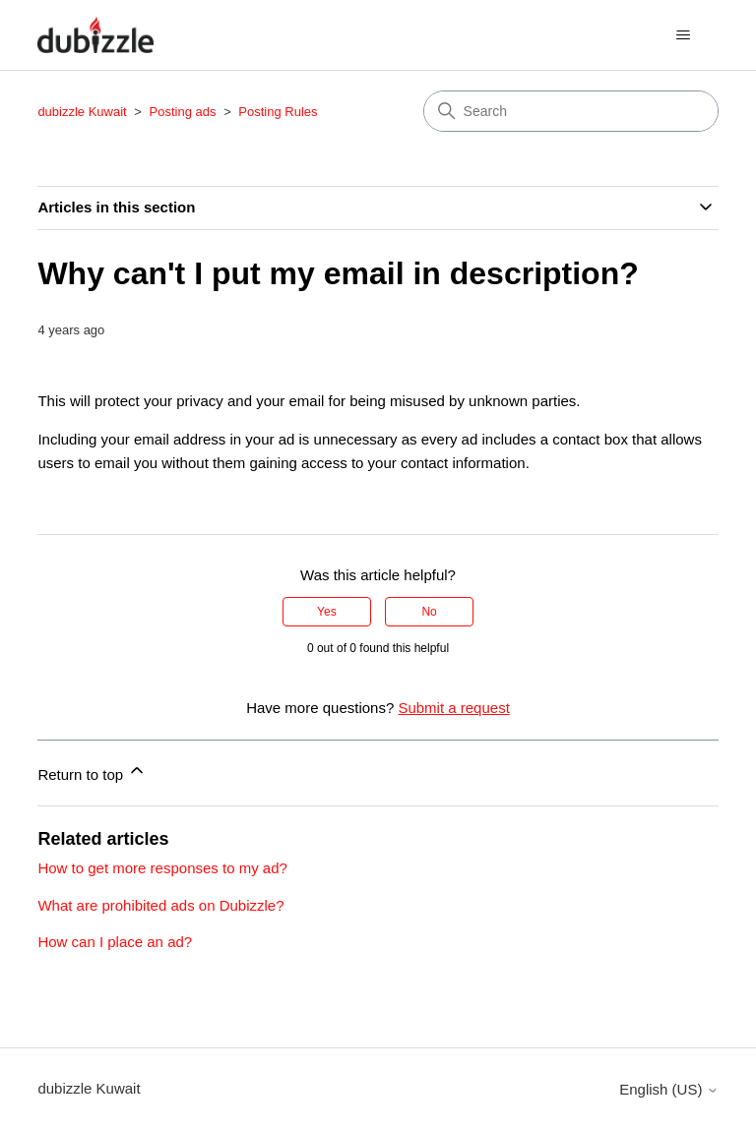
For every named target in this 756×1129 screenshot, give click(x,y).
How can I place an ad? (114, 941)
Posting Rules (277, 111)
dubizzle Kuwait (81, 111)
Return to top (92, 771)
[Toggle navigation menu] (684, 35)
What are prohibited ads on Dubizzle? (160, 905)
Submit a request (453, 707)
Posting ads (183, 111)
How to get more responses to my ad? (161, 868)
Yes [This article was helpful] (327, 612)
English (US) (668, 1089)
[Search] (571, 111)
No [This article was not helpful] (428, 612)
